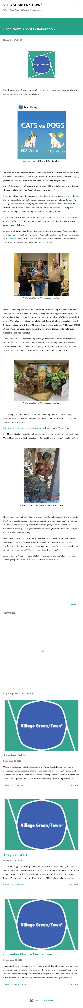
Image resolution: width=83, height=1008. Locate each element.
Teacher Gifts (14, 755)
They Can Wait (15, 854)
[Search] (71, 5)
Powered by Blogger (41, 1000)
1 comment (18, 785)
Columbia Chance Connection (27, 954)
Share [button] (73, 604)
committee (12, 238)
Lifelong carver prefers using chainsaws (22, 428)
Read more (74, 785)
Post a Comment (21, 984)
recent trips (67, 196)
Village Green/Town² (22, 5)
